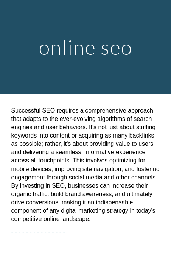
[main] (85, 47)
